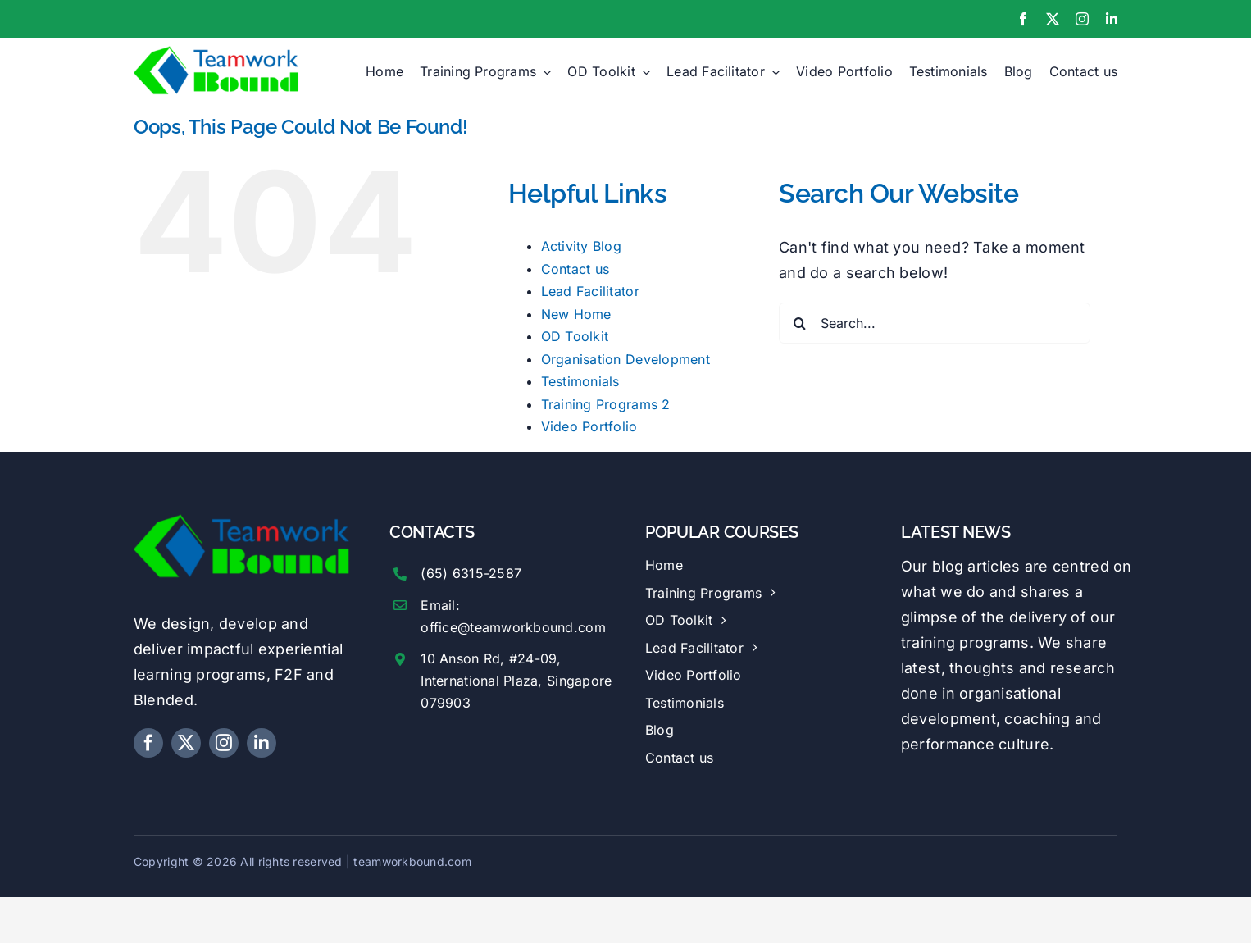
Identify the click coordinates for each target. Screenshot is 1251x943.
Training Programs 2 (606, 404)
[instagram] (1082, 18)
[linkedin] (1111, 18)
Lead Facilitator (590, 291)
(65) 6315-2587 (471, 573)
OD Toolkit (575, 336)
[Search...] (934, 323)
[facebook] (1023, 18)
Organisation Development (625, 359)
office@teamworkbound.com (513, 627)
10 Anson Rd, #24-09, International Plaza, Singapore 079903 (516, 680)
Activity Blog (581, 246)
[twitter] (1052, 18)
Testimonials (580, 381)
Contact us (575, 269)
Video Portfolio (589, 426)
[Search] (799, 323)
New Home (576, 314)
